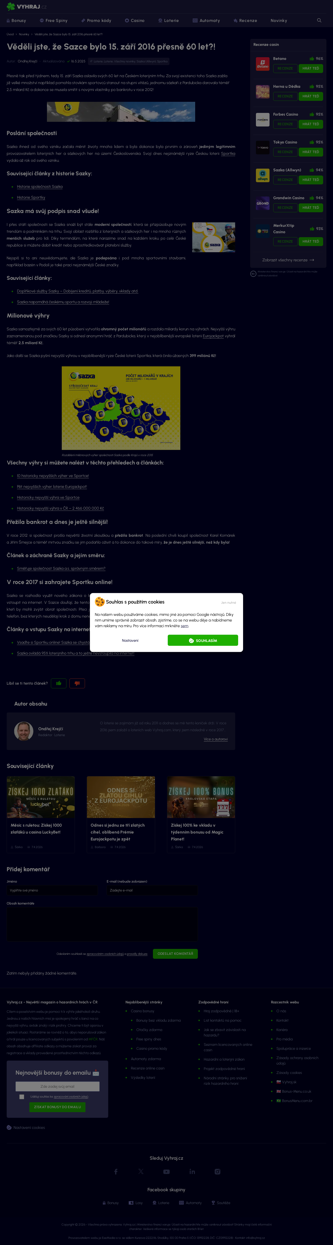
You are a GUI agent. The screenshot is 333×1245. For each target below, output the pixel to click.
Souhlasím (206, 641)
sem (184, 625)
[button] (228, 601)
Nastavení (130, 640)
